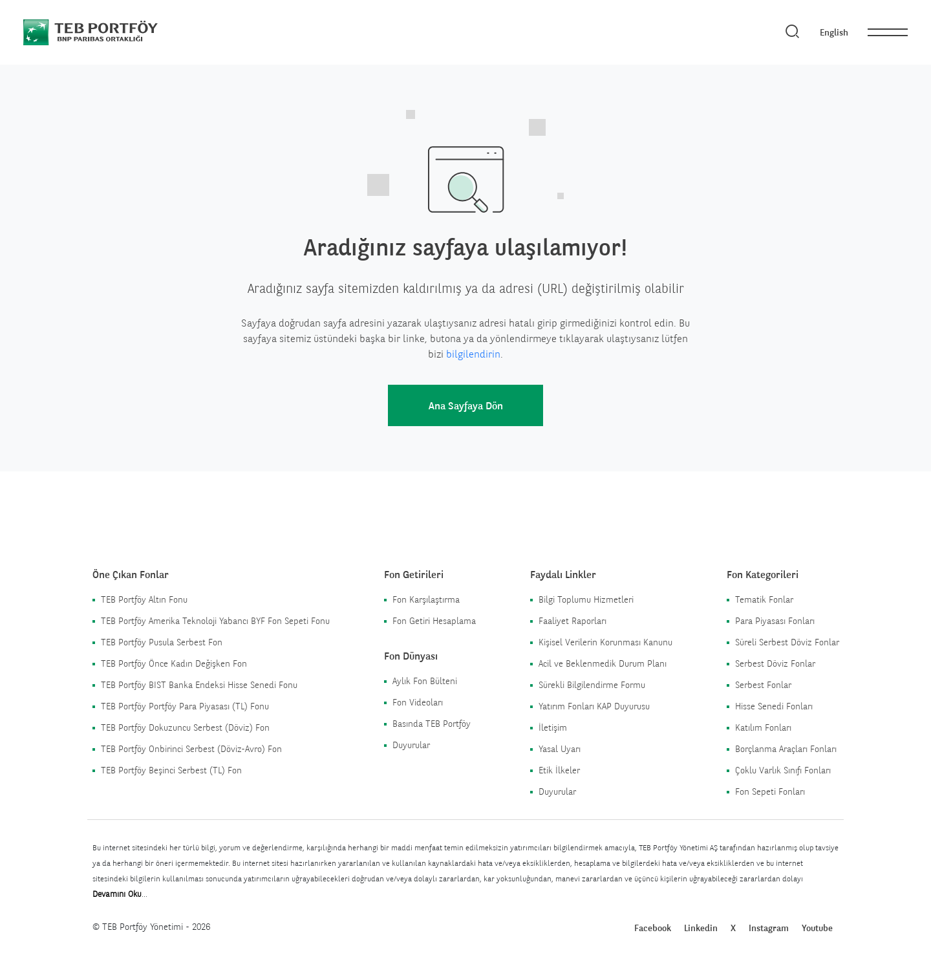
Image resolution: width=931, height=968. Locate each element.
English (834, 32)
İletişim (553, 727)
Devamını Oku (117, 894)
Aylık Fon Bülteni (424, 681)
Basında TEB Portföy (431, 723)
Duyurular (411, 745)
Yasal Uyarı (560, 749)
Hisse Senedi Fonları (774, 706)
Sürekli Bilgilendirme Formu (592, 685)
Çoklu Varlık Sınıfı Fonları (783, 770)
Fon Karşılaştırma (426, 599)
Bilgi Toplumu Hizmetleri (586, 599)
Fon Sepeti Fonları (770, 791)
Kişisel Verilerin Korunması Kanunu (605, 642)
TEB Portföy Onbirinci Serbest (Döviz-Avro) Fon (191, 749)
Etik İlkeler (559, 770)
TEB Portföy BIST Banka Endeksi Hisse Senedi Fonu (199, 685)
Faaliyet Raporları (572, 621)
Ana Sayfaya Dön (466, 406)
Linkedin (701, 928)
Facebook (652, 928)
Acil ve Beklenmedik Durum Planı (603, 663)
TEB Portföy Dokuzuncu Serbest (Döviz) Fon (185, 727)
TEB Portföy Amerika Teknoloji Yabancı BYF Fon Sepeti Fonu (215, 621)
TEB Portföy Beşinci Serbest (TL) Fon (171, 770)
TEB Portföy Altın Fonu (144, 599)
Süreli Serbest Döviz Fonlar (787, 642)
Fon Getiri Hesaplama (434, 621)
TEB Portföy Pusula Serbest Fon (161, 642)
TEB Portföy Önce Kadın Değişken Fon (174, 663)
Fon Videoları (417, 702)
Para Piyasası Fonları (775, 621)
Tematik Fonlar (764, 599)
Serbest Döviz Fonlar (775, 663)
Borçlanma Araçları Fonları (786, 749)
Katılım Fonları (763, 727)
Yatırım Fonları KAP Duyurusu (594, 706)
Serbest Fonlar (763, 685)
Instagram (769, 928)
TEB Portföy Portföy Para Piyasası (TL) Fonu (185, 706)
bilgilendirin (473, 354)
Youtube (817, 928)
